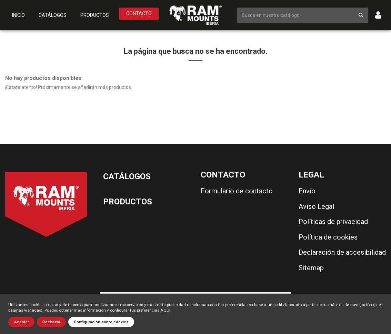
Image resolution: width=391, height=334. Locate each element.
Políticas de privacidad (333, 221)
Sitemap (311, 268)
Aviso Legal (316, 206)
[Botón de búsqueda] (361, 15)
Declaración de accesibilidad (342, 252)
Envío (307, 191)
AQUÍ (165, 310)
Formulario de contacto (237, 191)
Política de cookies (328, 237)
